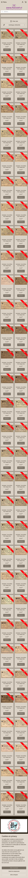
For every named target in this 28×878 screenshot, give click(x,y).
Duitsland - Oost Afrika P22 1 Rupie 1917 (7, 806)
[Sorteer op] (14, 25)
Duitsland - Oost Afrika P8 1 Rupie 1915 (7, 43)
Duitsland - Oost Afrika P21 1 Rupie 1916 (7, 633)
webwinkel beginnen (8, 875)
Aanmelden (5, 855)
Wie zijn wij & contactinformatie (8, 836)
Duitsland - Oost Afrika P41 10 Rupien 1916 (21, 806)
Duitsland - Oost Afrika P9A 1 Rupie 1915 (21, 43)
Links (2, 839)
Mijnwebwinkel (21, 875)
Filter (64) (14, 21)
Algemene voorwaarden (6, 841)
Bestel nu (7, 49)
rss (24, 872)
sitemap (21, 872)
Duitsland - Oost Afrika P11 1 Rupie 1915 (21, 265)
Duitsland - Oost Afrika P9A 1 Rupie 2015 (7, 142)
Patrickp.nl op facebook (7, 844)
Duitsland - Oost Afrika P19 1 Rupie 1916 (7, 338)
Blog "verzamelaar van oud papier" (8, 838)
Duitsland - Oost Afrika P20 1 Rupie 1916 (7, 437)
